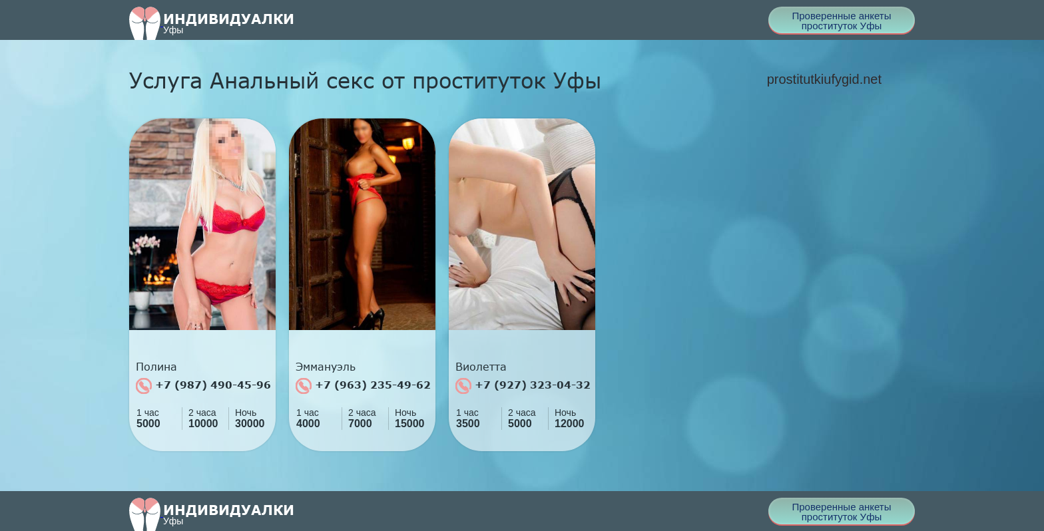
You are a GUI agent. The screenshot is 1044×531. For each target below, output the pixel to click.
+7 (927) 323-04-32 (523, 386)
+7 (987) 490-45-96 (203, 386)
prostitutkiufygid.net (824, 79)
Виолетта (481, 366)
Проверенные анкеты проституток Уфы (841, 20)
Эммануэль (326, 366)
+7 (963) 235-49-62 (363, 386)
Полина (156, 366)
